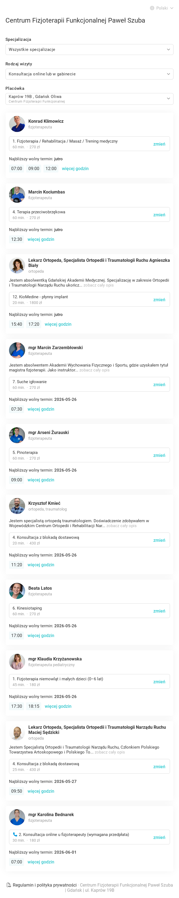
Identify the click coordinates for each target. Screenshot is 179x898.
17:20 (33, 324)
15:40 (16, 324)
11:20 (16, 564)
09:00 (33, 168)
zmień (159, 144)
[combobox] (89, 49)
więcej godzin (75, 168)
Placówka (14, 88)
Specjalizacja (18, 39)
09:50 (16, 791)
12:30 (16, 239)
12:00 (51, 168)
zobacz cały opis (98, 285)
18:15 (33, 706)
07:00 (16, 168)
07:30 (16, 409)
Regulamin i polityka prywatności (42, 885)
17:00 (16, 635)
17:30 (16, 706)
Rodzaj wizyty (18, 63)
